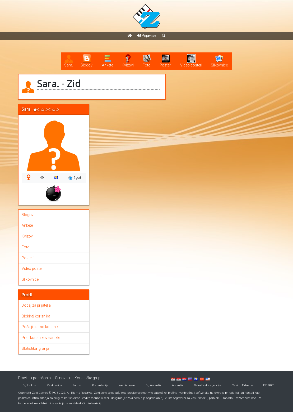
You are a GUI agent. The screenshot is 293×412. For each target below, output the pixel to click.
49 (42, 178)
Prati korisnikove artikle (41, 337)
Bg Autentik (153, 385)
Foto (26, 247)
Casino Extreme (242, 385)
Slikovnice (30, 279)
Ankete (27, 225)
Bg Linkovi (29, 385)
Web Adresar (127, 385)
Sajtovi (77, 385)
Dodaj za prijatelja (36, 305)
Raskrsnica (54, 385)
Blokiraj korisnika (36, 316)
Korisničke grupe (88, 378)
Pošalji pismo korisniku (41, 327)
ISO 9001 (269, 385)
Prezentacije (100, 385)
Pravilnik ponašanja (34, 378)
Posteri (28, 258)
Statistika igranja (35, 348)
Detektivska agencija (207, 385)
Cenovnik (62, 378)
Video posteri (33, 268)
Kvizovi (28, 236)
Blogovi (28, 215)
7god (74, 178)
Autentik (177, 385)
